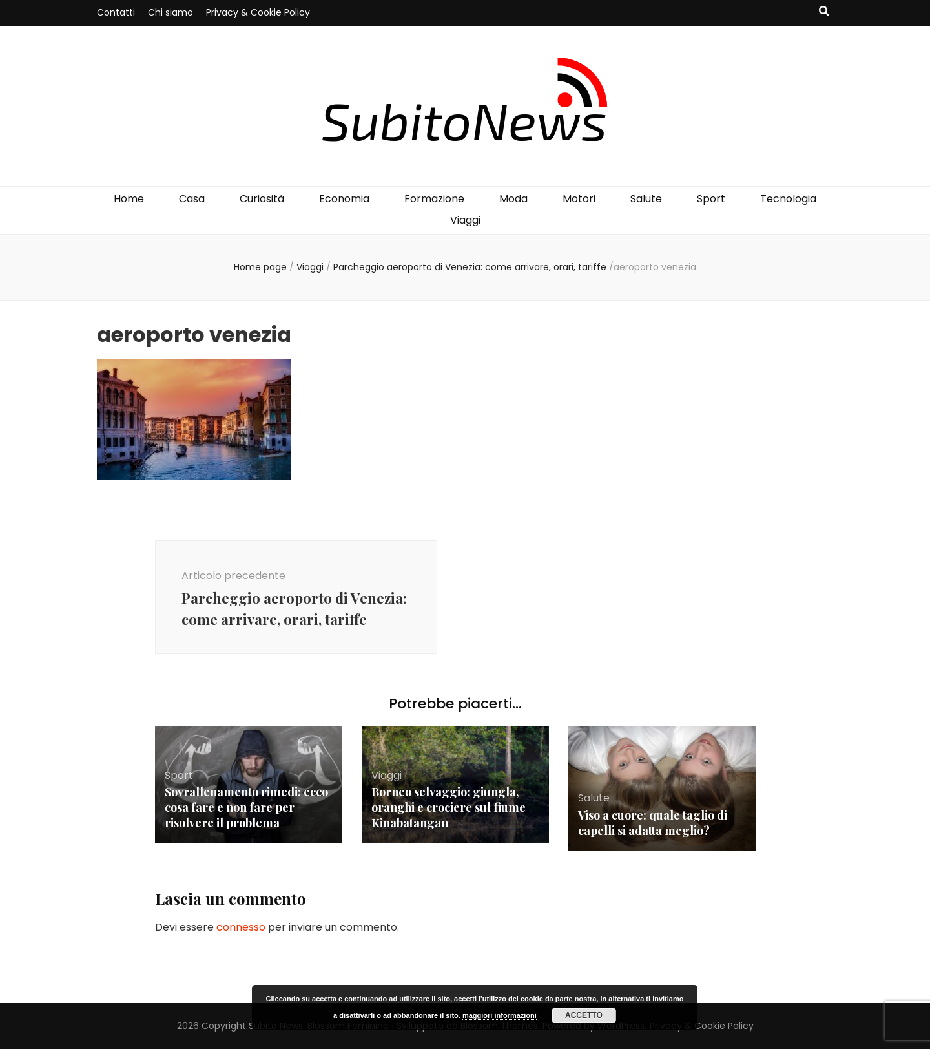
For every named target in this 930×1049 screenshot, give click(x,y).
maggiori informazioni (499, 1015)
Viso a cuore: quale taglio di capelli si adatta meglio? (652, 822)
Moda (513, 198)
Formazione (434, 198)
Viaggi (465, 220)
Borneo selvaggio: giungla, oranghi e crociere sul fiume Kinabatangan (448, 807)
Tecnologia (788, 198)
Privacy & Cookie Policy (258, 12)
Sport (711, 198)
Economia (344, 198)
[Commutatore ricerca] (824, 12)
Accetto (584, 1015)
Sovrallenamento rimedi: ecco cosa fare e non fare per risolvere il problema (246, 807)
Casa (192, 198)
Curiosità (262, 198)
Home (129, 198)
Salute (646, 198)
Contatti (116, 12)
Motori (579, 198)
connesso (240, 927)
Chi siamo (170, 12)
